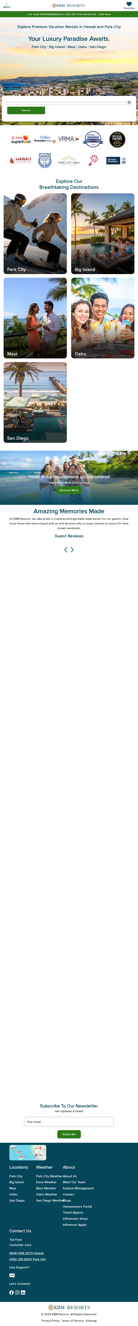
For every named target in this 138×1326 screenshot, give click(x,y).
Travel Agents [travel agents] (73, 1212)
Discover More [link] (69, 490)
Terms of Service (72, 1320)
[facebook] (11, 1292)
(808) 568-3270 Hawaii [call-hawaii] (26, 1253)
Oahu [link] (82, 47)
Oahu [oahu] (13, 1194)
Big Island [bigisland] (16, 1182)
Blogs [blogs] (67, 1200)
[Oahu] (14, 1148)
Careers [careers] (68, 1194)
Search (26, 110)
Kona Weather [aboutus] (46, 1182)
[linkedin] (23, 1292)
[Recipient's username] (69, 1122)
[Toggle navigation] (6, 5)
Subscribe (69, 1134)
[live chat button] (12, 1276)
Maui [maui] (12, 1188)
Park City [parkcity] (15, 1176)
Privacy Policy (51, 1320)
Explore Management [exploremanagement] (74, 1188)
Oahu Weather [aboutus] (46, 1194)
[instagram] (17, 1292)
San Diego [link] (98, 47)
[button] (129, 5)
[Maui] (19, 1152)
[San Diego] (39, 1155)
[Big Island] (23, 1157)
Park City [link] (39, 47)
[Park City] (38, 1148)
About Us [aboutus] (70, 1176)
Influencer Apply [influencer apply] (74, 1225)
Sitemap (91, 1320)
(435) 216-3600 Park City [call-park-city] (27, 1259)
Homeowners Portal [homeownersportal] (74, 1207)
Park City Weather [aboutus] (47, 1176)
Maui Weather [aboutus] (46, 1188)
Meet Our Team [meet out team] (74, 1182)
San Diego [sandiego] (17, 1200)
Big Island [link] (57, 47)
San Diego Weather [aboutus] (47, 1200)
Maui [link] (71, 47)
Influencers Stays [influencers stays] (74, 1219)
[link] (69, 14)
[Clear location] (129, 102)
